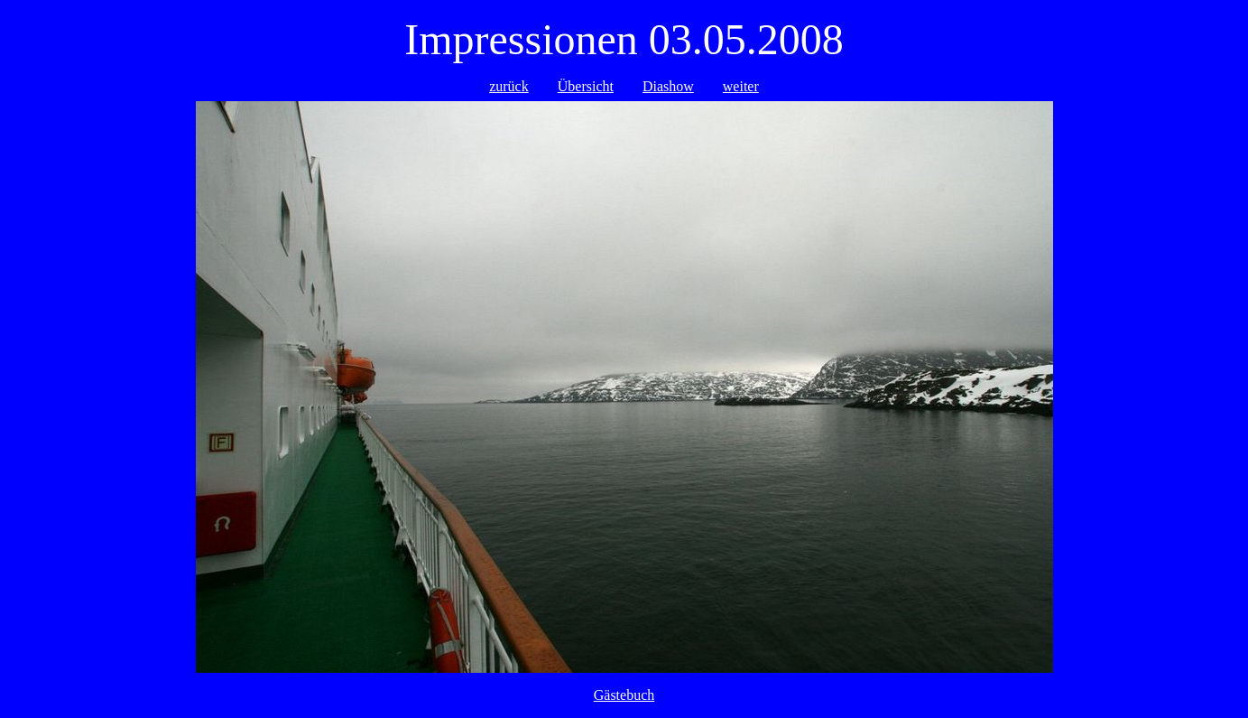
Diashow (668, 86)
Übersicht (586, 86)
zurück (509, 86)
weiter (741, 86)
